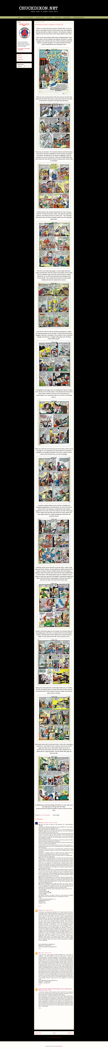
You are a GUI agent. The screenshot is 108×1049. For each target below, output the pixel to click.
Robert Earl (41, 822)
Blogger (60, 1046)
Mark (40, 952)
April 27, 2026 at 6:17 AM (46, 952)
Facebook (20, 57)
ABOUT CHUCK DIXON (28, 17)
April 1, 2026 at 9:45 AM (47, 910)
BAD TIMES (49, 17)
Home (19, 17)
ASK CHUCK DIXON (40, 17)
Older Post (70, 1033)
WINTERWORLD (66, 17)
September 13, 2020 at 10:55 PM (50, 822)
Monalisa (41, 910)
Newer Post (38, 1033)
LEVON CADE (58, 17)
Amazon (19, 55)
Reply (40, 906)
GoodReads (20, 59)
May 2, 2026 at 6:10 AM (46, 990)
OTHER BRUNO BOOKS (78, 17)
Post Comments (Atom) (57, 1037)
